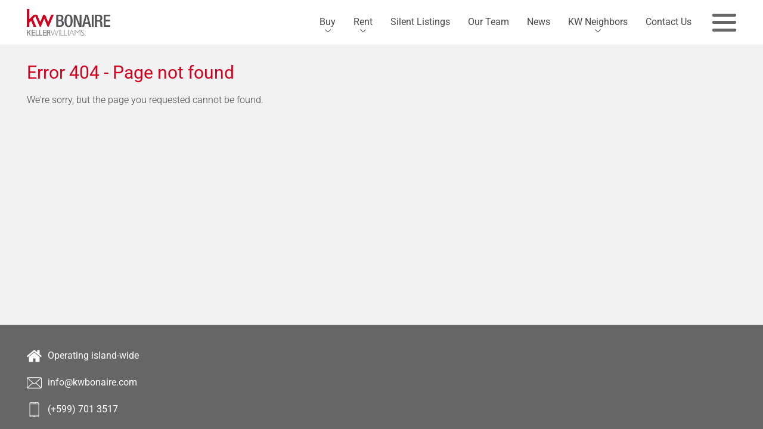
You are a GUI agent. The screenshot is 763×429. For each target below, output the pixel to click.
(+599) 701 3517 (72, 409)
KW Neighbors (598, 21)
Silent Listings (420, 21)
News (538, 21)
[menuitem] (328, 22)
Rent (363, 21)
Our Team (488, 21)
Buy (328, 21)
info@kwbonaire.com (82, 382)
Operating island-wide (83, 356)
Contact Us (668, 21)
